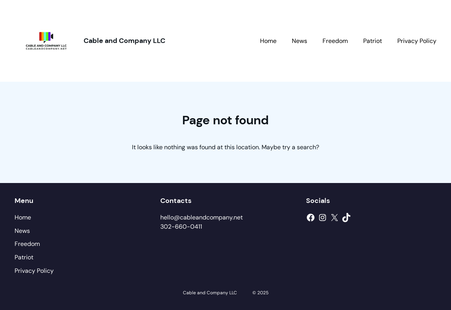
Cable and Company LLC (124, 40)
